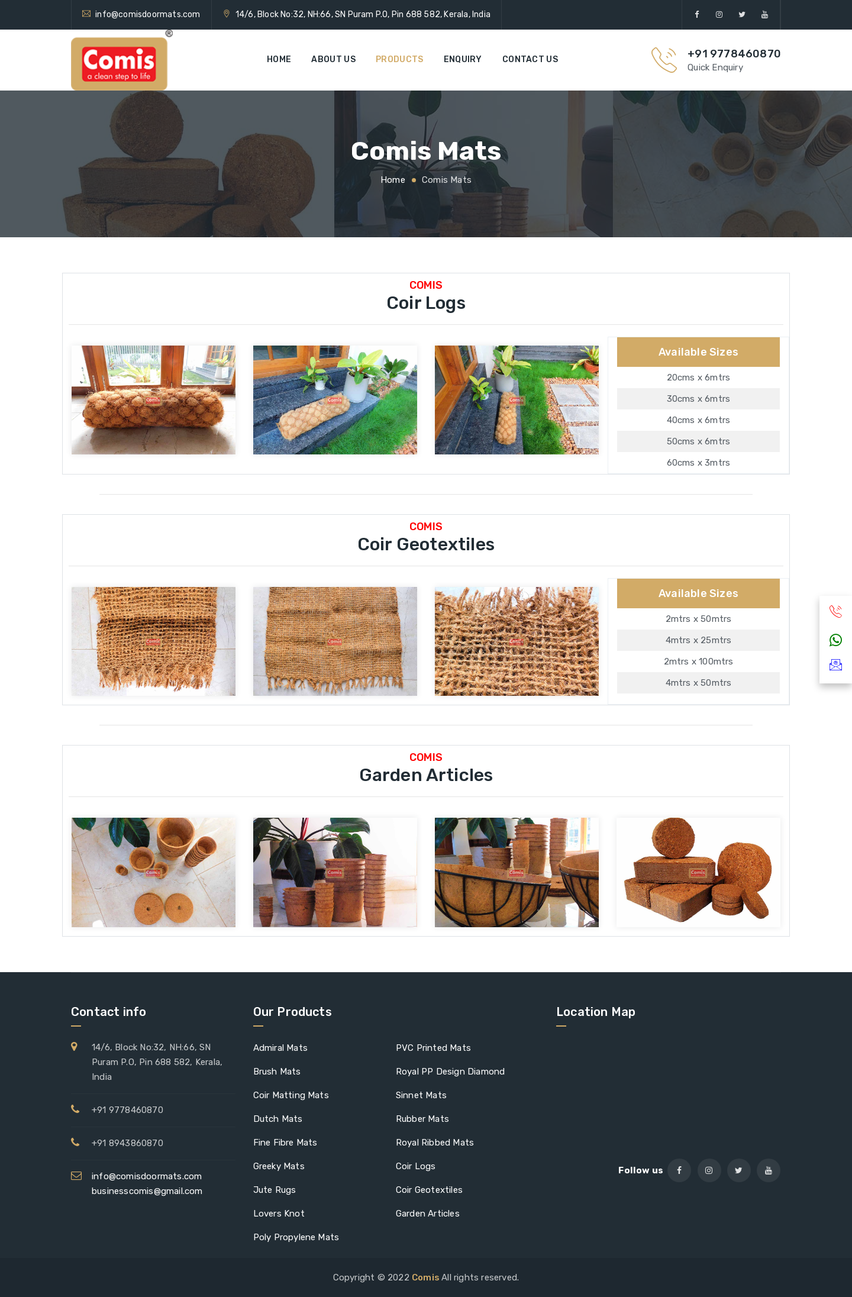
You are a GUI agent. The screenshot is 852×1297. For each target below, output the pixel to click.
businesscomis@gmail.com (147, 1191)
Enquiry (463, 59)
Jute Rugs (274, 1190)
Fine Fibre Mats (285, 1142)
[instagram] (719, 15)
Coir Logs (416, 1166)
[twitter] (742, 15)
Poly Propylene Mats (296, 1237)
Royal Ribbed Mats (435, 1142)
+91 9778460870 (734, 53)
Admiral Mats (280, 1048)
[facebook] (696, 15)
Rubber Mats (422, 1119)
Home (279, 59)
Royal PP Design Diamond (450, 1071)
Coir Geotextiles (429, 1190)
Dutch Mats (278, 1119)
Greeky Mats (279, 1166)
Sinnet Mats (421, 1095)
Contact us (530, 59)
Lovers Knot (279, 1213)
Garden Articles (428, 1213)
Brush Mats (277, 1071)
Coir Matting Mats (291, 1095)
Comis (426, 1277)
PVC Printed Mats (433, 1048)
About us (333, 59)
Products (399, 59)
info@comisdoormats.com (147, 14)
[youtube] (764, 15)
